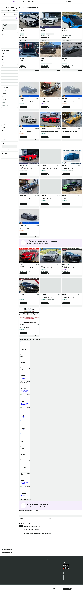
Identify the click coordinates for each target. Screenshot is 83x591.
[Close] (82, 585)
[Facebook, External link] (63, 574)
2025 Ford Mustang (23, 518)
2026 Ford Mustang (23, 516)
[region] (41, 587)
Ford (15, 4)
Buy (19, 1)
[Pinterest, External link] (63, 579)
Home (2, 4)
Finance (33, 1)
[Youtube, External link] (63, 576)
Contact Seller (65, 37)
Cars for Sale (6, 4)
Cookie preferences (57, 588)
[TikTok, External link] (63, 573)
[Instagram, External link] (63, 577)
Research (28, 1)
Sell (23, 1)
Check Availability (23, 37)
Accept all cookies (67, 588)
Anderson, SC (11, 4)
